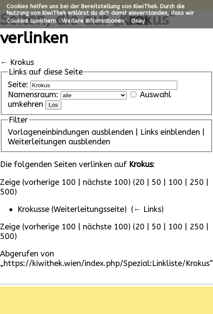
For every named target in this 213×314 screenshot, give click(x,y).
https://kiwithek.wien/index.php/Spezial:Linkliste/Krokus (106, 263)
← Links (147, 209)
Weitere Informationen (93, 20)
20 (140, 182)
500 (7, 192)
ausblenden (112, 132)
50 (156, 182)
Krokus (22, 62)
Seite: (18, 84)
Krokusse (33, 209)
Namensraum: (33, 94)
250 (196, 182)
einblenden (180, 132)
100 (175, 182)
